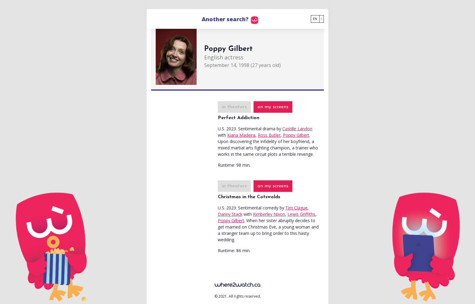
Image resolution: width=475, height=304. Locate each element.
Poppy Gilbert (296, 135)
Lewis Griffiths (301, 214)
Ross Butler (269, 135)
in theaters (234, 107)
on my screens (272, 107)
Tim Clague (296, 208)
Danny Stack (230, 214)
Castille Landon (297, 129)
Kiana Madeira (241, 135)
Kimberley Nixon (269, 214)
